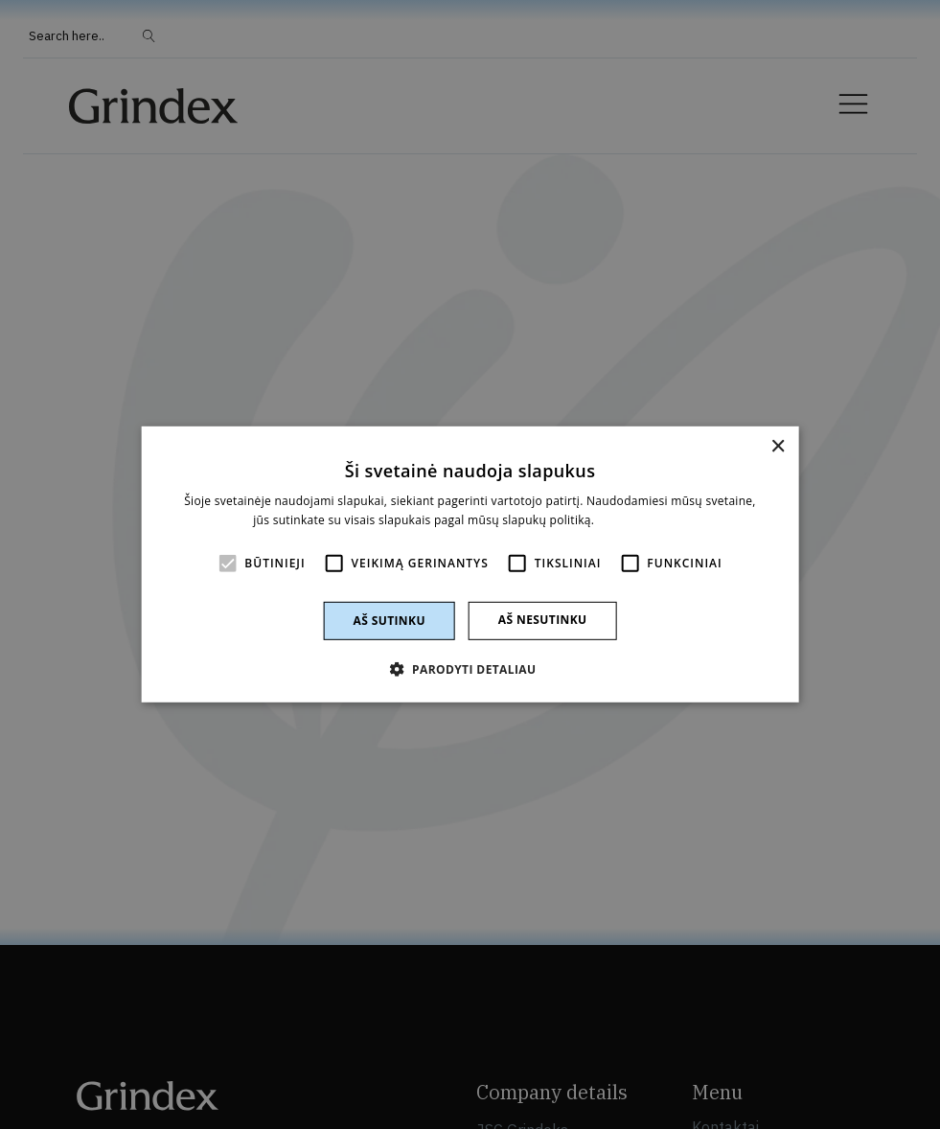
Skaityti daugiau (642, 520)
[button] (470, 669)
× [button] (777, 447)
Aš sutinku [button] (388, 620)
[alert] (470, 564)
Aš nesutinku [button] (542, 619)
